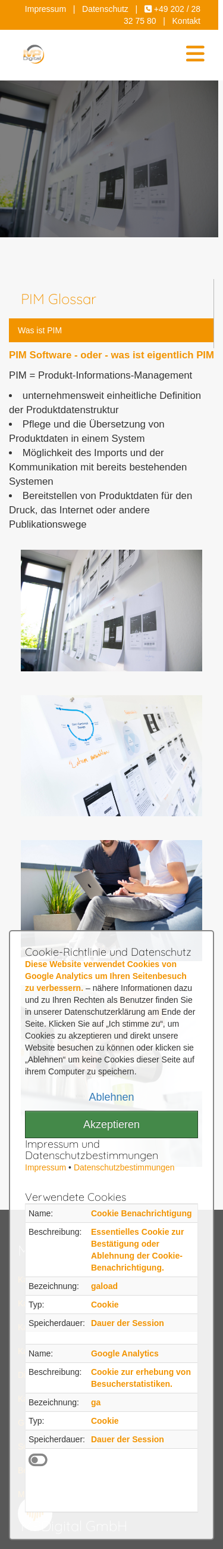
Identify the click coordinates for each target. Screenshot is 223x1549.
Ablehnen (111, 1097)
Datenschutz (105, 9)
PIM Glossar (58, 299)
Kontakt (186, 21)
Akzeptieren (111, 1124)
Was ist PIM (40, 330)
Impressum (45, 9)
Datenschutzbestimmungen (124, 1167)
